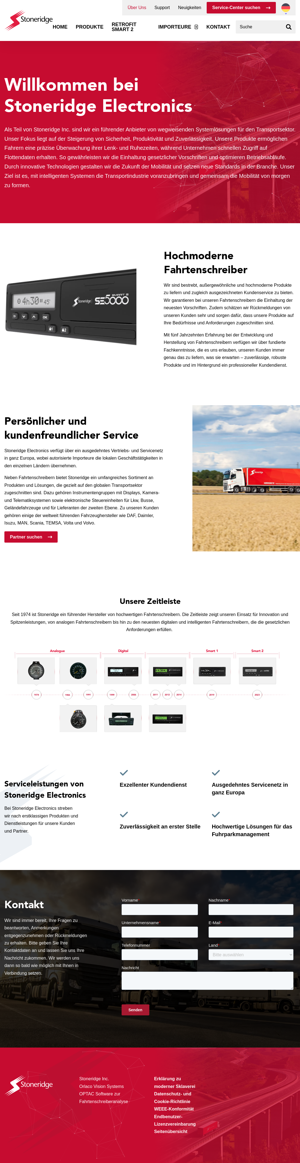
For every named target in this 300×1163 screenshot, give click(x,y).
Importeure (174, 26)
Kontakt (218, 26)
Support (162, 7)
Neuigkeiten (189, 7)
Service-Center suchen (236, 7)
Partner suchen (26, 536)
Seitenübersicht (170, 1131)
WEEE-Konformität (174, 1108)
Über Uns (137, 7)
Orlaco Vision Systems (101, 1086)
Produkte (89, 26)
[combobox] (266, 27)
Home (60, 26)
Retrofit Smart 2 (124, 27)
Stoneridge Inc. (51, 129)
